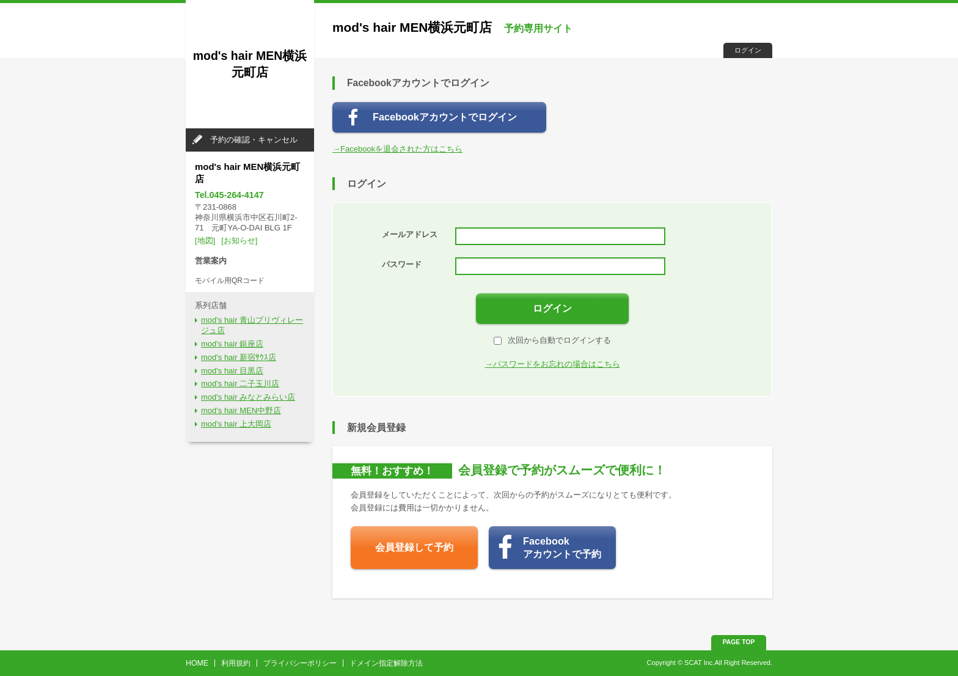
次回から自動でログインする (552, 340)
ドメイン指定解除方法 (386, 663)
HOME (197, 663)
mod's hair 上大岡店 (236, 423)
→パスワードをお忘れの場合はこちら (552, 364)
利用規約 (235, 663)
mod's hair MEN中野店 (241, 410)
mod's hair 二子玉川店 (240, 383)
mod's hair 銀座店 (232, 343)
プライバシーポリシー (300, 663)
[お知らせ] (239, 240)
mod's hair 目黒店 (232, 370)
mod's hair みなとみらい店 (248, 397)
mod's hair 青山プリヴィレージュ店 (252, 325)
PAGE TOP (739, 642)
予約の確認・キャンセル (254, 139)
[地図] (205, 240)
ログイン (747, 50)
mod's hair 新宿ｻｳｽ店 (238, 357)
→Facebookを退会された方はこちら (397, 148)
